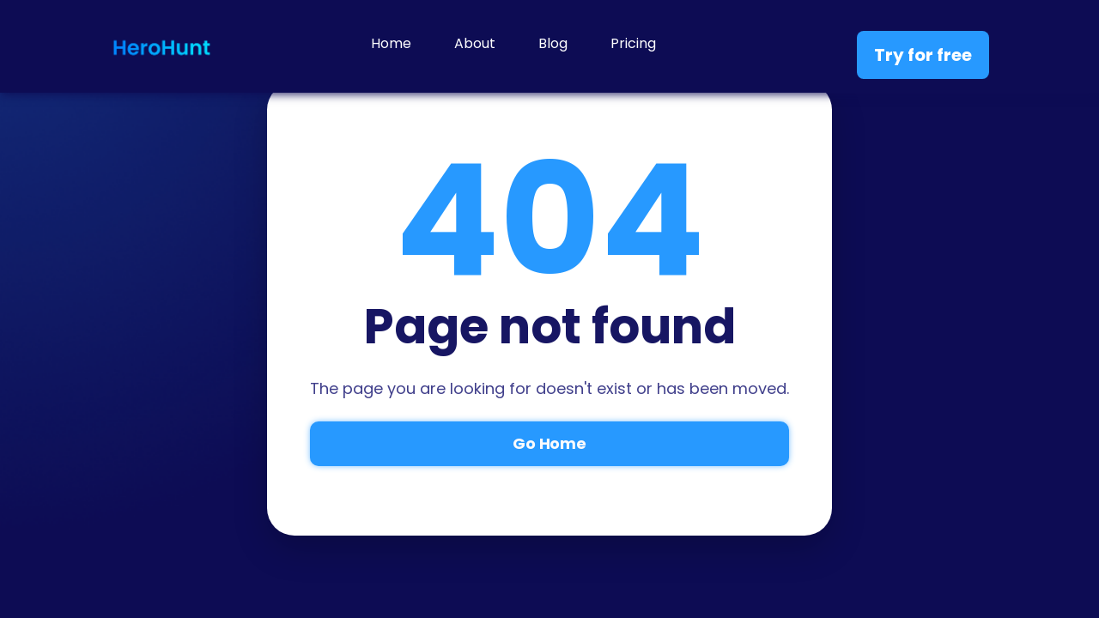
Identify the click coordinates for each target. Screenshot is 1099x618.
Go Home (549, 443)
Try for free (923, 55)
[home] (161, 46)
